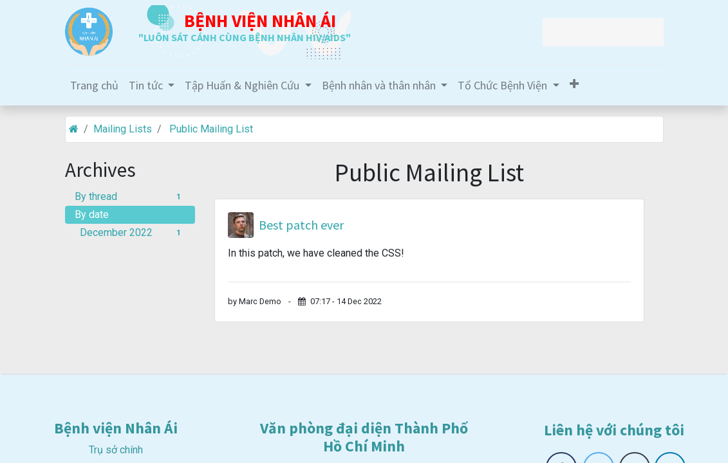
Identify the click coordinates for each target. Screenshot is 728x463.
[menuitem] (94, 85)
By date (92, 214)
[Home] (74, 129)
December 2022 (133, 232)
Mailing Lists (122, 129)
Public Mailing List (211, 129)
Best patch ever (301, 225)
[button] (574, 84)
